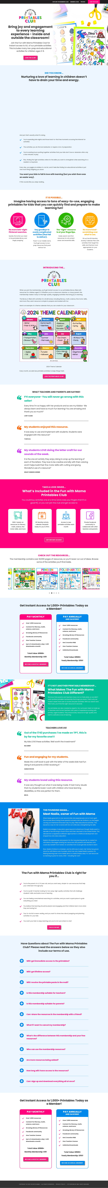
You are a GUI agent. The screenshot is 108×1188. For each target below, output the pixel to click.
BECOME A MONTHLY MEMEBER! (36, 664)
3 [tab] (54, 593)
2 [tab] (51, 593)
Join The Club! (30, 58)
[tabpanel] (15, 579)
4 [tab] (56, 593)
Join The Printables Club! (54, 376)
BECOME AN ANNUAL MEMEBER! (72, 668)
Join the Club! (92, 2)
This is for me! (54, 927)
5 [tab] (58, 593)
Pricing (78, 2)
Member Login (67, 2)
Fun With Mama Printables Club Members (30, 16)
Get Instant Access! (54, 540)
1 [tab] (49, 593)
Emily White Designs (83, 1184)
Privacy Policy (60, 1184)
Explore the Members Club (50, 2)
